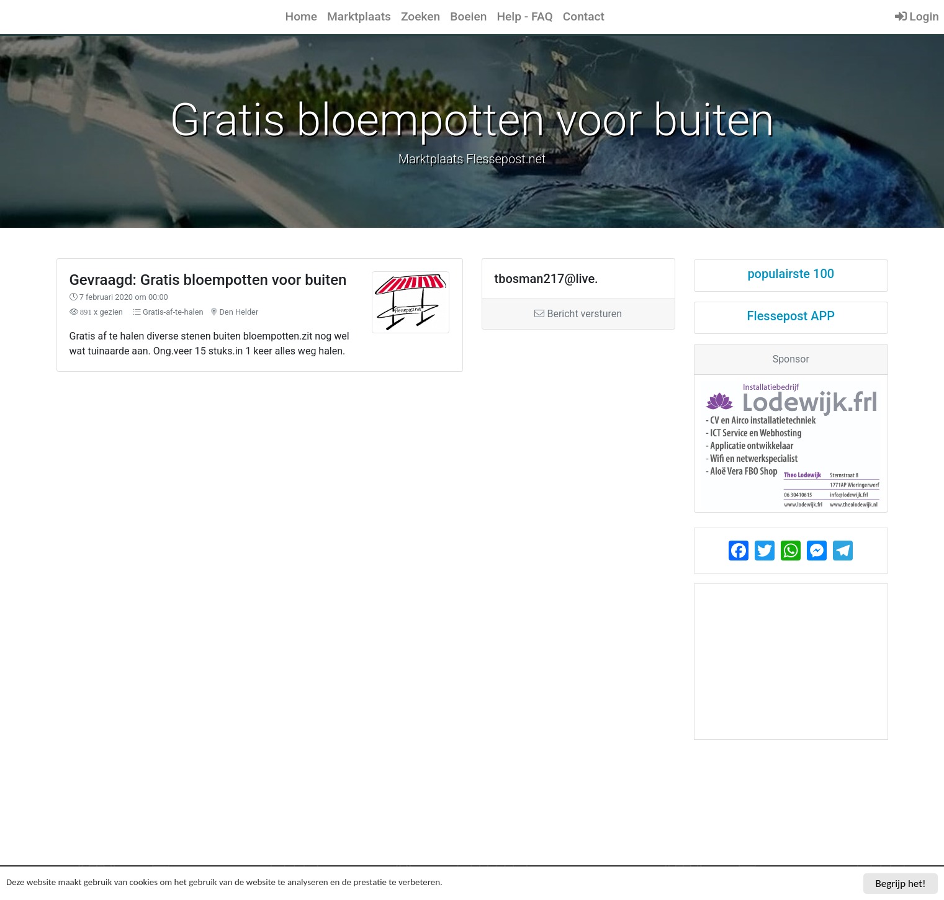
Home (301, 16)
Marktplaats (359, 16)
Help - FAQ (524, 16)
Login (917, 16)
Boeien (468, 16)
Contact (584, 16)
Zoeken (420, 16)
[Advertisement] (366, 476)
